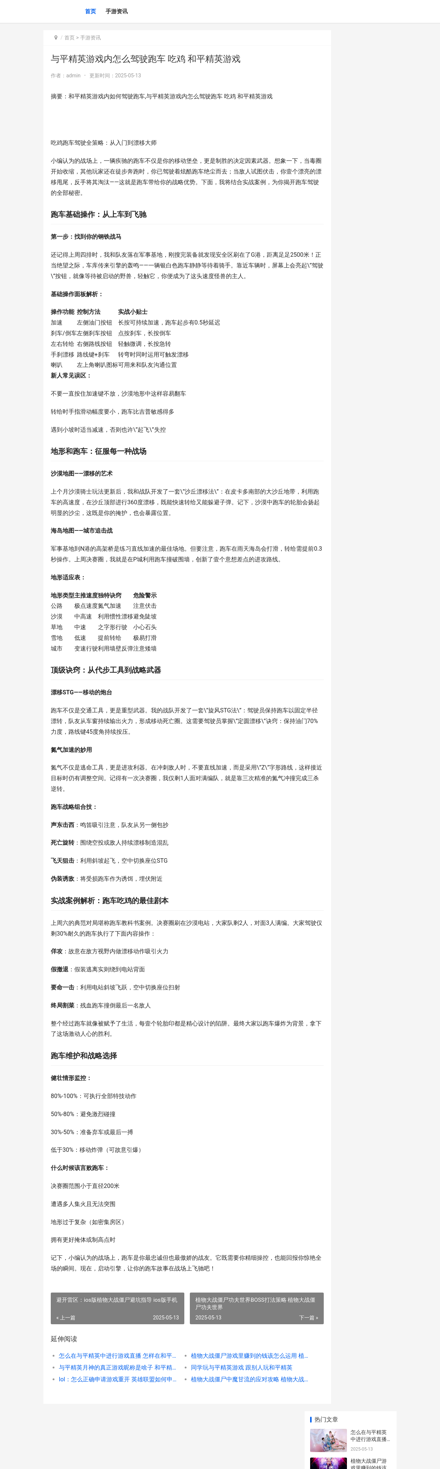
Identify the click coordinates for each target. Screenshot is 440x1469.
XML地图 (176, 1457)
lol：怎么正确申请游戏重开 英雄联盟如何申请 (111, 1400)
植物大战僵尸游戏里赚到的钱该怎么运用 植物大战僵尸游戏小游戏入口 (226, 1376)
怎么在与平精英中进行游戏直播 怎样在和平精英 (111, 1376)
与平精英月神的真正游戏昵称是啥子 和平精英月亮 (111, 1388)
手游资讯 (117, 11)
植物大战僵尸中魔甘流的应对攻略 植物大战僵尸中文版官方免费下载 (226, 1400)
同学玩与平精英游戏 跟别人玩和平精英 (225, 1388)
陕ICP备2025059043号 (143, 1457)
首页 (90, 11)
